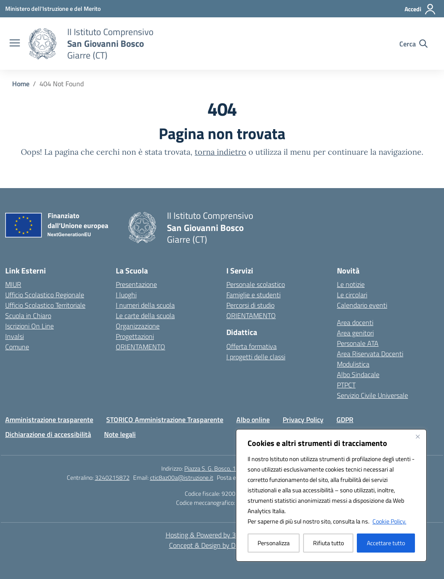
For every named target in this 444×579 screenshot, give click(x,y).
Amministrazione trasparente (49, 419)
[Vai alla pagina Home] (20, 83)
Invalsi (14, 336)
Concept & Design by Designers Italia (222, 545)
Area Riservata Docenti (370, 353)
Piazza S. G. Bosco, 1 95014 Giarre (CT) (233, 468)
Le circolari (352, 295)
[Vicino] (417, 436)
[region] (331, 495)
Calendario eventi (362, 305)
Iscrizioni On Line (29, 326)
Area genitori (355, 333)
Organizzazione (138, 326)
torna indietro (220, 152)
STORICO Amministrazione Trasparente (164, 419)
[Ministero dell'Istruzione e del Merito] (53, 8)
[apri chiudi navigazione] (15, 44)
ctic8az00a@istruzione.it (181, 477)
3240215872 (112, 477)
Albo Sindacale (358, 374)
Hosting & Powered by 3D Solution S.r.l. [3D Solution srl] (222, 535)
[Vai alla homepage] (110, 43)
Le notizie (351, 284)
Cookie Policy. (389, 521)
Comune (17, 347)
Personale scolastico (255, 284)
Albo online (253, 419)
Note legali (120, 434)
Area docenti (355, 322)
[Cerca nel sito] (413, 43)
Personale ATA (358, 343)
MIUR (13, 284)
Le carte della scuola (145, 315)
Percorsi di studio (250, 305)
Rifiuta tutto (328, 542)
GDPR (344, 419)
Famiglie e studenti (253, 295)
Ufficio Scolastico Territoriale (45, 305)
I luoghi (126, 295)
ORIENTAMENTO (140, 347)
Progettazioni (135, 336)
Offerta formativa (251, 346)
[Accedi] (420, 9)
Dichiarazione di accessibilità (48, 434)
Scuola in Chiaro (28, 315)
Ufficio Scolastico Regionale (44, 295)
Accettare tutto (386, 542)
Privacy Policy (303, 419)
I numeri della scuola (145, 305)
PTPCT (346, 385)
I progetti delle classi (255, 356)
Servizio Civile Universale (372, 395)
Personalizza (274, 542)
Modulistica (353, 364)
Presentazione (136, 284)
